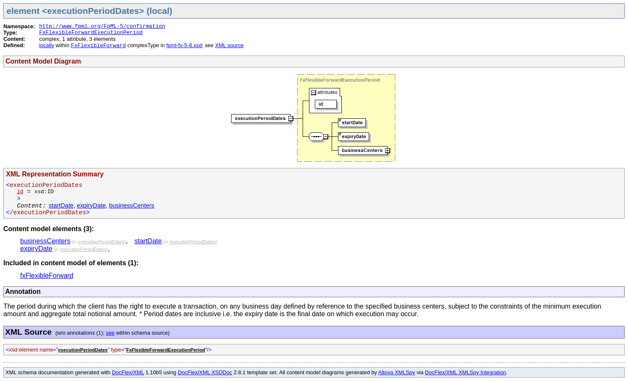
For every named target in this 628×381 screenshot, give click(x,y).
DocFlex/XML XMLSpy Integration (465, 372)
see (110, 333)
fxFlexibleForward (46, 275)
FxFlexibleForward (98, 46)
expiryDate (91, 205)
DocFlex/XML (128, 372)
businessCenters (131, 205)
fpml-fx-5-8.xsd (184, 45)
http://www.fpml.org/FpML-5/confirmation (102, 26)
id (20, 192)
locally (46, 45)
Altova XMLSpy (396, 372)
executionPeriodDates (101, 241)
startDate (61, 205)
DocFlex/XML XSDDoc (205, 372)
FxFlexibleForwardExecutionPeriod (91, 32)
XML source (229, 45)
